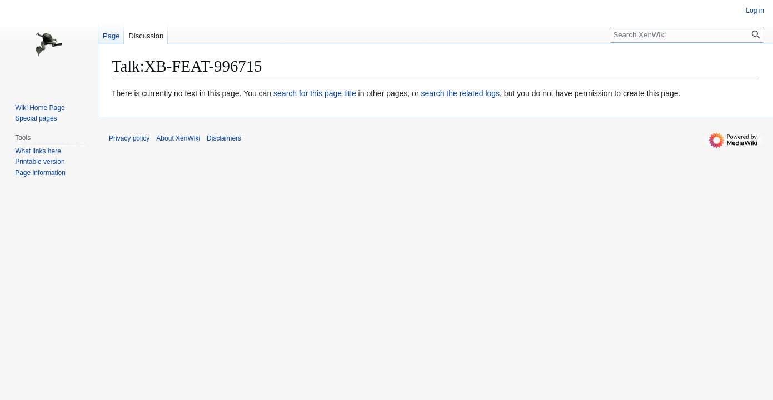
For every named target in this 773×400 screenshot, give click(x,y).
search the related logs (460, 93)
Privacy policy (129, 138)
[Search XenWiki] (687, 35)
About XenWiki (178, 138)
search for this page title (314, 93)
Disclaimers (224, 138)
